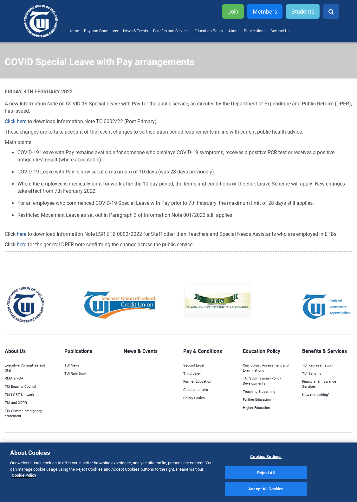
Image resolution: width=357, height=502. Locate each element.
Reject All (266, 472)
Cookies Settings (266, 456)
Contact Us (279, 30)
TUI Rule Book (75, 373)
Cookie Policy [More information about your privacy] (24, 475)
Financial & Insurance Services (319, 384)
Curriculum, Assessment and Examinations (266, 368)
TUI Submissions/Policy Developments (262, 381)
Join (233, 11)
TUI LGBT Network (19, 394)
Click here (16, 121)
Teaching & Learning (259, 391)
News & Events (135, 30)
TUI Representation (317, 365)
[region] (178, 472)
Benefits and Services (171, 30)
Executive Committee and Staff (25, 368)
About (233, 30)
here (21, 233)
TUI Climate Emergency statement (23, 413)
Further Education (197, 381)
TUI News (72, 365)
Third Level (192, 373)
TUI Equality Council (20, 386)
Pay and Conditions (101, 30)
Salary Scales (194, 397)
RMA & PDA (14, 378)
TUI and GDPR (16, 402)
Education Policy (208, 30)
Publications (254, 30)
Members (265, 11)
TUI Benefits (311, 373)
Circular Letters (195, 389)
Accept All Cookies (265, 489)
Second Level (193, 365)
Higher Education (256, 407)
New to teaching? (315, 394)
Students (302, 11)
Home (73, 30)
